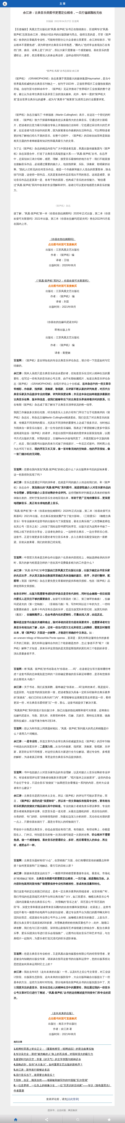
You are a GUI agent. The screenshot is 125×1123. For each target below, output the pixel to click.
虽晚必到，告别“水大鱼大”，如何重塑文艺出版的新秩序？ (48, 1064)
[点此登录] (73, 1099)
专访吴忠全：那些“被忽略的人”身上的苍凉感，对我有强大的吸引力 (53, 1054)
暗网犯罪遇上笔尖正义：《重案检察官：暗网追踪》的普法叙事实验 (54, 1048)
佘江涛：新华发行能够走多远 (32, 1069)
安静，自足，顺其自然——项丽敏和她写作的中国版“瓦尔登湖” (51, 1080)
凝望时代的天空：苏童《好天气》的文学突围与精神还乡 (47, 1059)
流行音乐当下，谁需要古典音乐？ (34, 1075)
